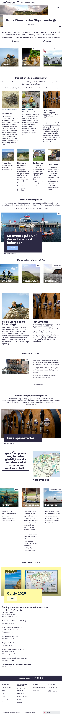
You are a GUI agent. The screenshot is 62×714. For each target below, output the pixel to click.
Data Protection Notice (30, 711)
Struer (4, 700)
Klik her (14, 597)
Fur (3, 691)
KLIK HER (15, 247)
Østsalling (5, 697)
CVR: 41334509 (52, 685)
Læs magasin (22, 691)
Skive (4, 688)
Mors (4, 694)
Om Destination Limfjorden (23, 688)
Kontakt (20, 700)
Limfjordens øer (7, 685)
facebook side (23, 204)
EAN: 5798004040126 (53, 689)
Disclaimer (36, 688)
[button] (38, 2)
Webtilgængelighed (39, 685)
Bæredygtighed (23, 694)
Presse (20, 697)
